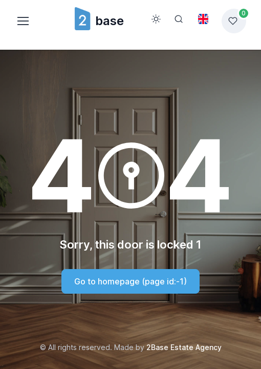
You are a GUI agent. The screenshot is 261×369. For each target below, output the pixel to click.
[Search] (178, 19)
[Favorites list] (234, 21)
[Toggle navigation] (22, 21)
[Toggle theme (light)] (156, 19)
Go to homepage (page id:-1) (130, 281)
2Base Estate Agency (184, 347)
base (98, 20)
